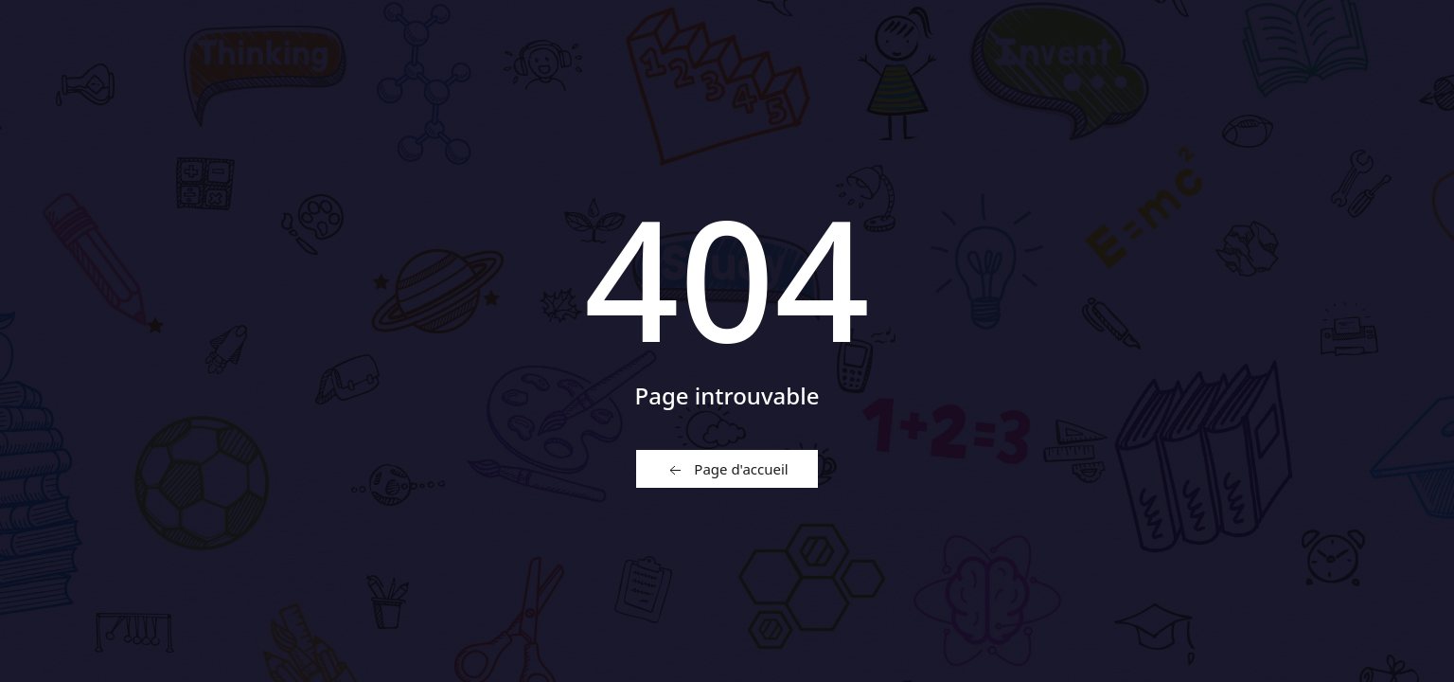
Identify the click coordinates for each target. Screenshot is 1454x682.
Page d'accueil (726, 469)
